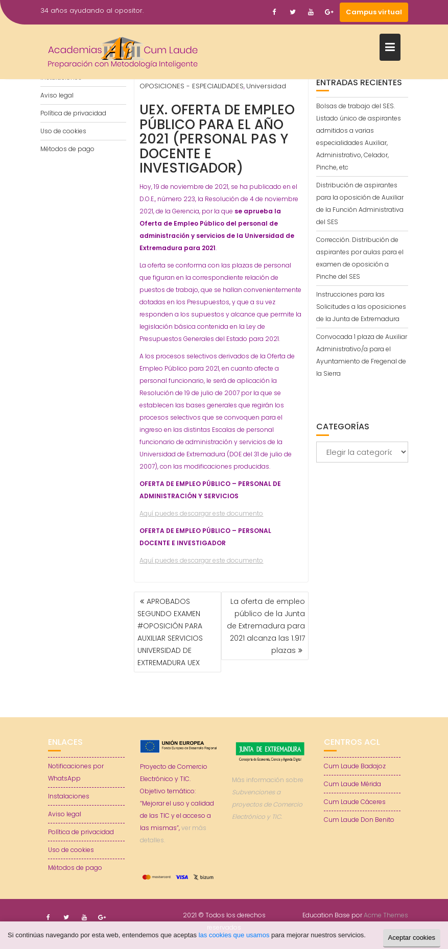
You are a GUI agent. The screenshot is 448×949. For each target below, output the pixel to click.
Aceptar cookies (412, 937)
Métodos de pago (67, 148)
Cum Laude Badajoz (355, 766)
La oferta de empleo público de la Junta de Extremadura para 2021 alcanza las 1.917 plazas (266, 625)
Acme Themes (386, 915)
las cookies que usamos (234, 935)
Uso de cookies (63, 131)
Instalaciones (68, 796)
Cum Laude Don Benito (359, 819)
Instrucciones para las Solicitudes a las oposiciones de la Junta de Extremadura (361, 306)
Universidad (266, 86)
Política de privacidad (73, 113)
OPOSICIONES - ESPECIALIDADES (191, 86)
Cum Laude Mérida (352, 784)
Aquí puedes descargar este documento (201, 513)
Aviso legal (57, 95)
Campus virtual (374, 12)
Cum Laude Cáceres (355, 801)
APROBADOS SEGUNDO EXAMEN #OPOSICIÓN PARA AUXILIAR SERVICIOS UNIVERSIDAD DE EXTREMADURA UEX (170, 632)
